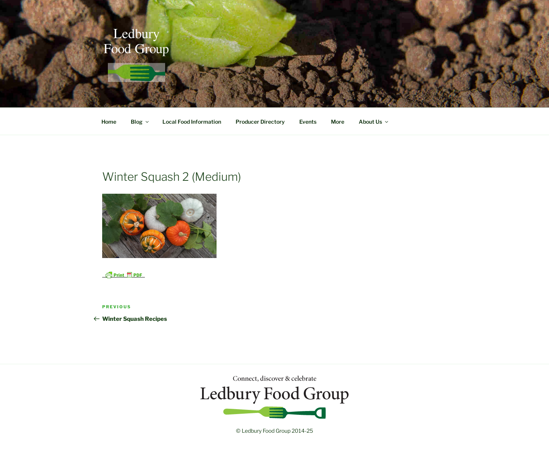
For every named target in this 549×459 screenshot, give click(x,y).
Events (307, 121)
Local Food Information (191, 121)
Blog (140, 121)
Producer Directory (260, 121)
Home (108, 121)
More (337, 121)
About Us (374, 121)
